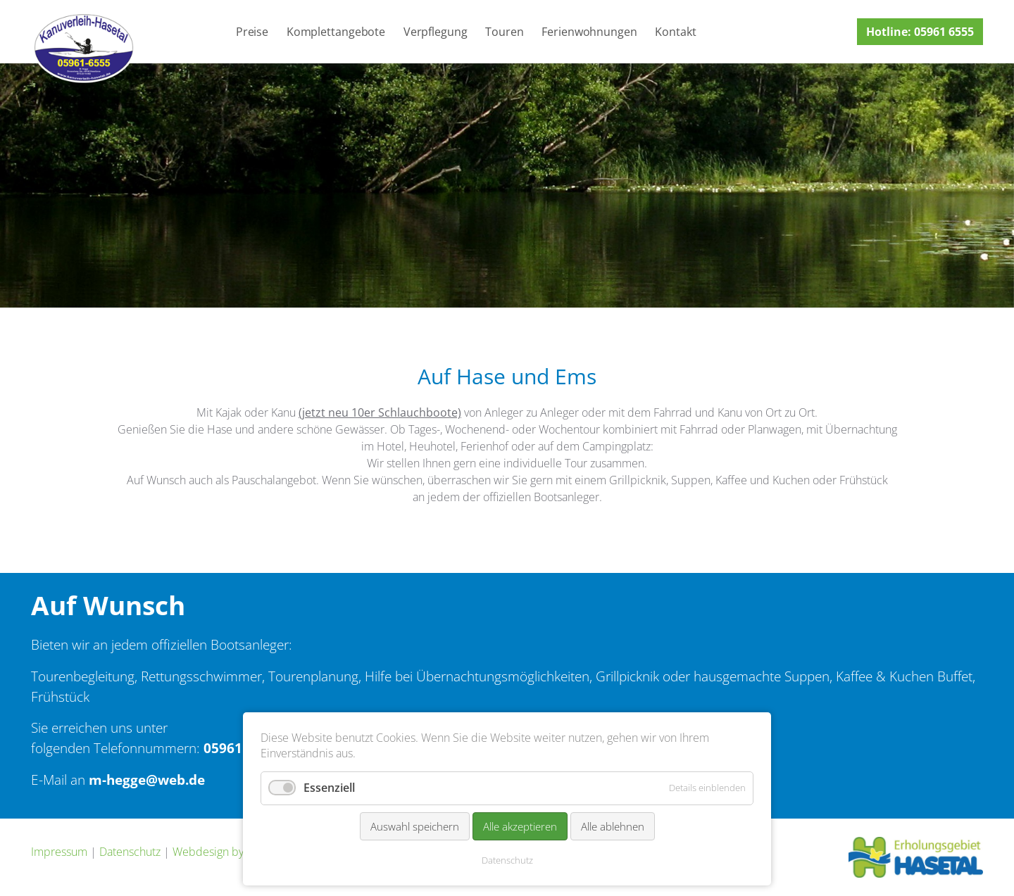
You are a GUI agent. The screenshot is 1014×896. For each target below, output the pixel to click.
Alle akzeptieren (520, 826)
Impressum (59, 851)
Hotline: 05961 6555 (920, 31)
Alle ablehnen (612, 826)
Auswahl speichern (414, 826)
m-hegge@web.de (147, 779)
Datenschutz (130, 851)
